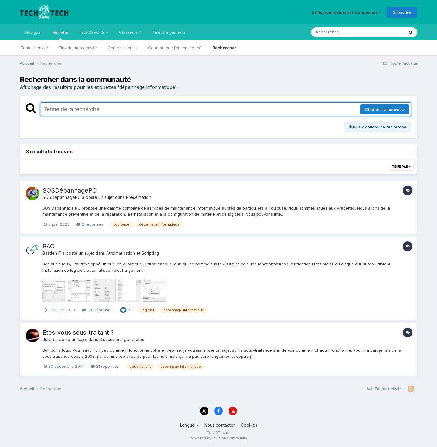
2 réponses (89, 224)
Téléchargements (169, 32)
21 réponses (105, 366)
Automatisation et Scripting (132, 253)
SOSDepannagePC (61, 197)
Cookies (249, 425)
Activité (60, 35)
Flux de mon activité (78, 47)
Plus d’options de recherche (377, 127)
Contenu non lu (122, 47)
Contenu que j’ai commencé (175, 47)
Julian (48, 339)
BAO (48, 246)
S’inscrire (402, 12)
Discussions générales (121, 339)
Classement (130, 32)
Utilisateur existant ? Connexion (346, 12)
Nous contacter (219, 425)
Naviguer (33, 32)
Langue (189, 425)
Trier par (401, 167)
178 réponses (97, 309)
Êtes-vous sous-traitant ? (78, 332)
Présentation (138, 197)
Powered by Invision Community (218, 438)
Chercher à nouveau (384, 109)
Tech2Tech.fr (93, 32)
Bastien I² (51, 253)
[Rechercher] (340, 32)
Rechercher (224, 47)
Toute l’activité (34, 47)
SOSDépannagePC (69, 190)
